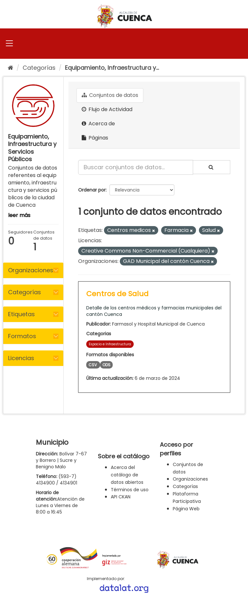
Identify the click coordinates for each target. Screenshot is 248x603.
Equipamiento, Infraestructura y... (112, 68)
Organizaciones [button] (30, 270)
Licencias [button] (21, 358)
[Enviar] (211, 167)
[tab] (33, 270)
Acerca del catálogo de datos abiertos (127, 474)
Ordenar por (92, 190)
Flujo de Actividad (107, 109)
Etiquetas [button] (21, 314)
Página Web (186, 508)
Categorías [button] (24, 292)
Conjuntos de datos (110, 95)
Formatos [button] (22, 336)
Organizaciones (190, 479)
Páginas (95, 137)
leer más (19, 215)
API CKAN (120, 497)
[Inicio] (10, 68)
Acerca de (98, 123)
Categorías (39, 68)
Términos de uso (130, 489)
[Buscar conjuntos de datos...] (135, 167)
